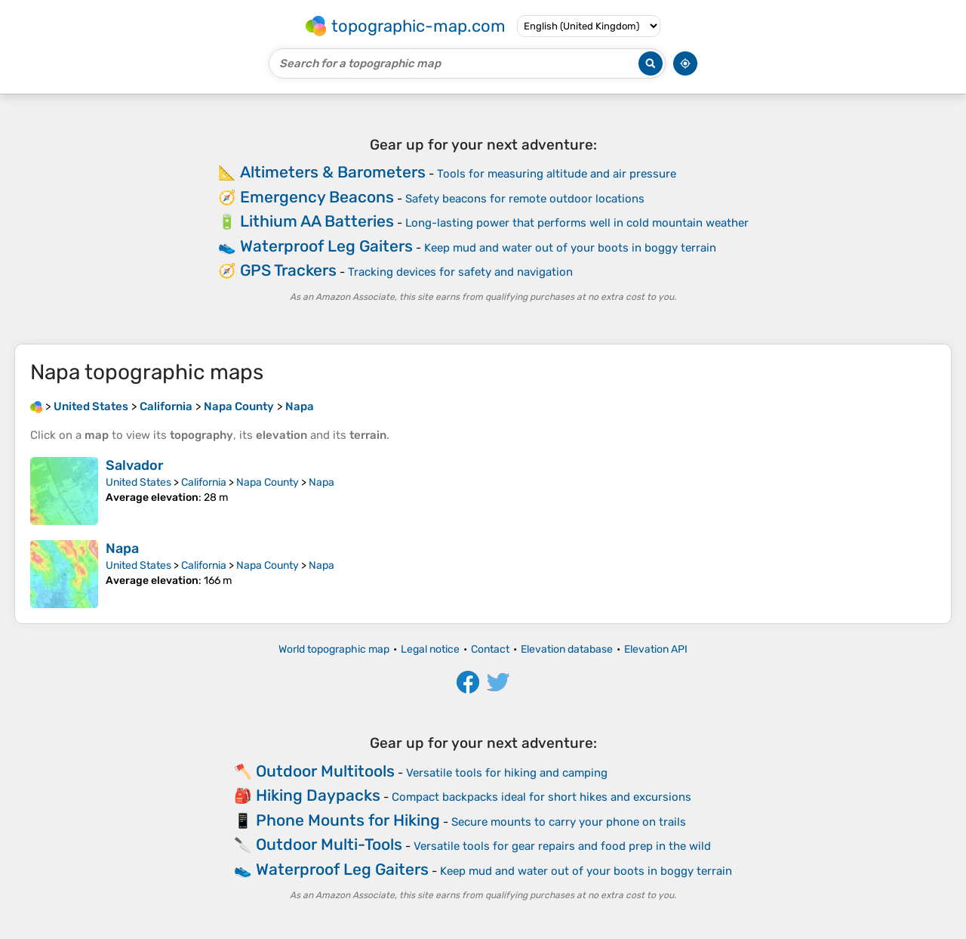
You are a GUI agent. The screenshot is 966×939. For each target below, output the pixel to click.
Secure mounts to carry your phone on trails (568, 822)
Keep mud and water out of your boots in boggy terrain (570, 248)
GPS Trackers (288, 270)
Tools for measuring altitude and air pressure (556, 174)
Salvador (135, 465)
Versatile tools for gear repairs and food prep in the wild (562, 846)
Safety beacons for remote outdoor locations (525, 198)
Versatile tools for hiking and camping (507, 773)
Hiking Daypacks (318, 795)
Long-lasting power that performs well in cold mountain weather (577, 223)
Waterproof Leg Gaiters (326, 245)
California (203, 482)
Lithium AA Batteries (317, 221)
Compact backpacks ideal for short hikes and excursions (541, 797)
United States (138, 482)
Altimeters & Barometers (333, 171)
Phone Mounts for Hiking (348, 820)
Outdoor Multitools (325, 770)
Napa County (267, 482)
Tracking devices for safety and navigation (460, 272)
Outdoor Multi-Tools (329, 844)
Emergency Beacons (317, 196)
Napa (321, 482)
